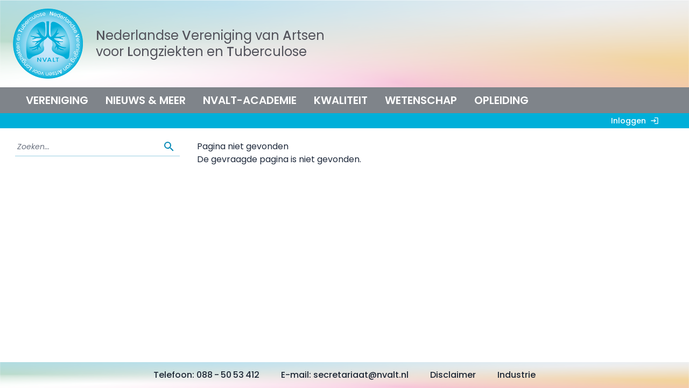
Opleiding (501, 100)
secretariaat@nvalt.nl (361, 375)
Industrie (516, 375)
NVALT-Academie (250, 100)
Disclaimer (453, 375)
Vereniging (57, 100)
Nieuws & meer (146, 100)
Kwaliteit (341, 100)
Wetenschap (421, 100)
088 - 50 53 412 (227, 375)
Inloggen (637, 120)
